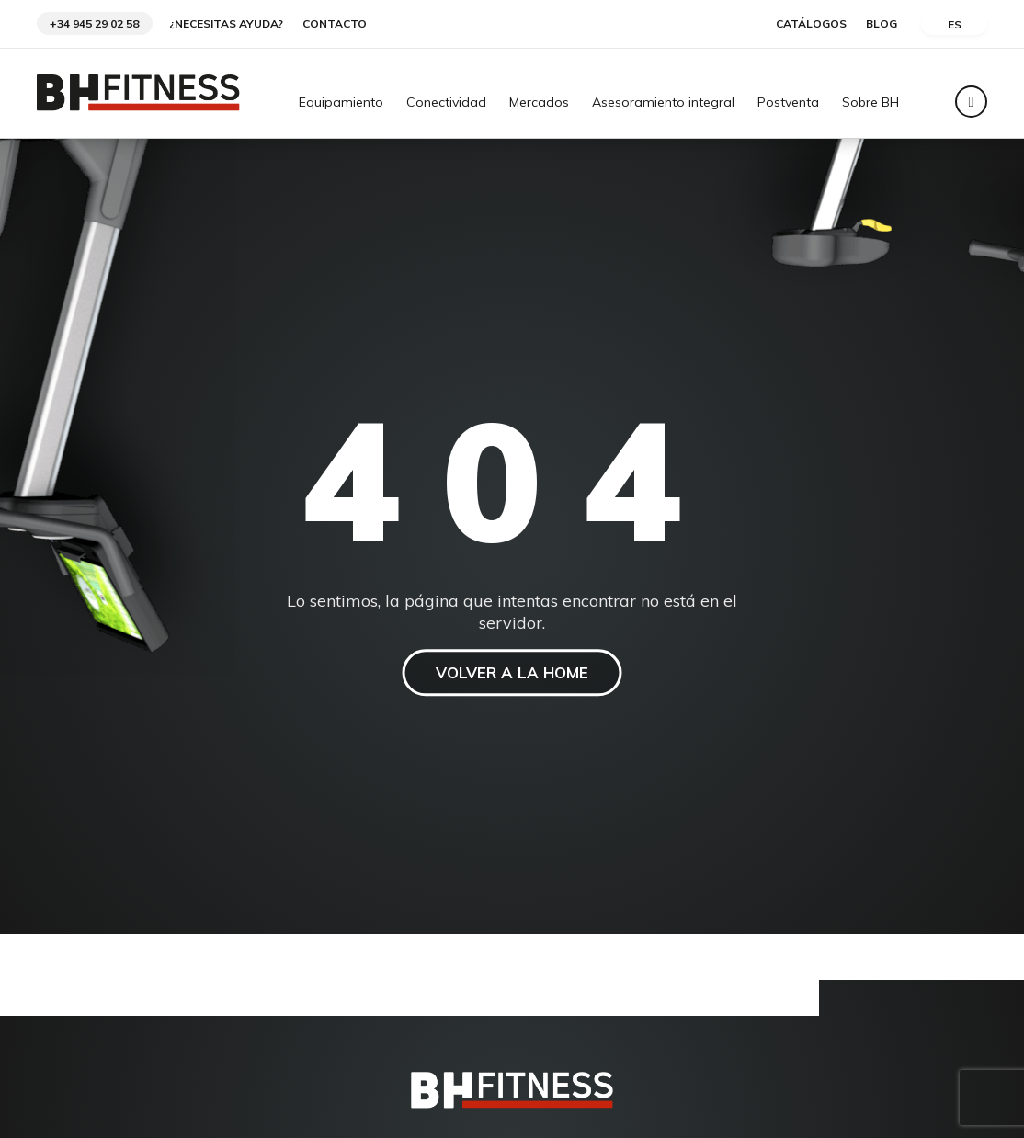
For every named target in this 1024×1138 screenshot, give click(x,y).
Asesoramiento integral (663, 103)
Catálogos (811, 23)
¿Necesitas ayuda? (226, 23)
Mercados (539, 103)
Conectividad (446, 103)
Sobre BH (870, 103)
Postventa (788, 103)
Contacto (334, 23)
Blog (881, 23)
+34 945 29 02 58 (94, 23)
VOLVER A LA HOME (512, 673)
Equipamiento (341, 103)
